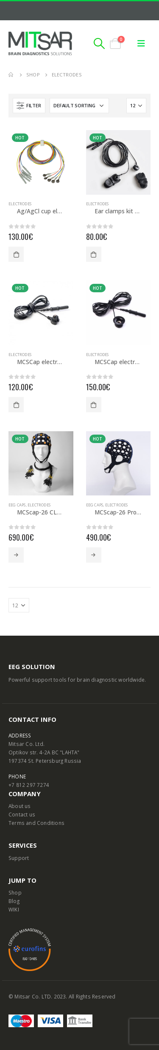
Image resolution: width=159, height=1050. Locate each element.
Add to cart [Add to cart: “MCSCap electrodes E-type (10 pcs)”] (16, 404)
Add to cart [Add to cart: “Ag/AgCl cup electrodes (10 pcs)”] (16, 254)
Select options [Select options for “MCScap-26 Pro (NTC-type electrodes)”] (93, 555)
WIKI (13, 909)
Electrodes (19, 204)
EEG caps (17, 505)
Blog (14, 901)
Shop (15, 892)
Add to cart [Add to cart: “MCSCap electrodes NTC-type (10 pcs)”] (93, 404)
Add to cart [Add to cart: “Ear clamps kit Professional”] (93, 254)
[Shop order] (79, 105)
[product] (40, 162)
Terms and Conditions (36, 822)
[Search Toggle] (99, 43)
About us (19, 805)
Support (18, 857)
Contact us (21, 814)
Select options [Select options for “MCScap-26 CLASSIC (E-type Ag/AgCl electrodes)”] (16, 555)
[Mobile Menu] (141, 43)
